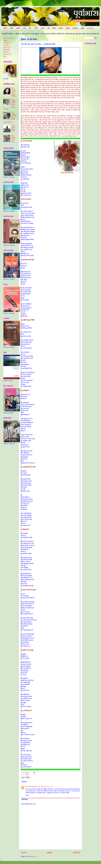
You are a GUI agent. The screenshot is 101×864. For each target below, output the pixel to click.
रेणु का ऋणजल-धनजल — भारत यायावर (13, 139)
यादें (48, 28)
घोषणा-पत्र (6, 45)
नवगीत (36, 28)
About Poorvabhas (8, 38)
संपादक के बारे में (7, 54)
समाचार (61, 28)
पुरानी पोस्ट (76, 853)
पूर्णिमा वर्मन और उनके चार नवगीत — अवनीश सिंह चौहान (13, 92)
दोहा (30, 28)
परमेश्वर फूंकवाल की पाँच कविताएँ (13, 128)
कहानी (18, 28)
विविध (54, 28)
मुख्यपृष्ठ (49, 853)
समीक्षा (67, 28)
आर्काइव (5, 42)
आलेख (5, 28)
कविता (11, 28)
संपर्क (4, 56)
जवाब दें (27, 795)
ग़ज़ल (24, 28)
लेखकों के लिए (6, 49)
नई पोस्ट (23, 853)
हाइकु (82, 28)
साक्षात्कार (75, 28)
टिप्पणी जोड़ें (24, 799)
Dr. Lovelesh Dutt (31, 786)
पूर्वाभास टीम (6, 52)
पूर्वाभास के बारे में (7, 47)
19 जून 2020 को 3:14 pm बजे (44, 786)
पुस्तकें (42, 28)
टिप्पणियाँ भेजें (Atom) (31, 856)
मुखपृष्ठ (5, 40)
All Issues (90, 28)
